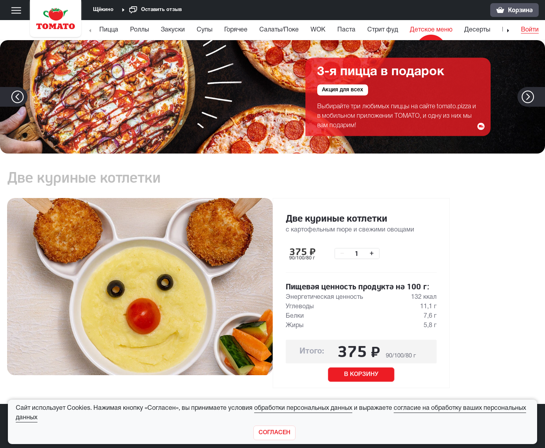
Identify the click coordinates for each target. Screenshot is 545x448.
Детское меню (431, 30)
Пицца (108, 30)
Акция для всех (342, 89)
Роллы (139, 30)
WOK (318, 30)
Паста (346, 30)
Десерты (477, 30)
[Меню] (16, 10)
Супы (204, 30)
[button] (539, 97)
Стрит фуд (382, 30)
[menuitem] (109, 31)
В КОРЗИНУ (361, 374)
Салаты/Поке (279, 30)
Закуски (173, 30)
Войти (530, 30)
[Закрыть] (274, 433)
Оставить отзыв (155, 10)
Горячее (235, 30)
